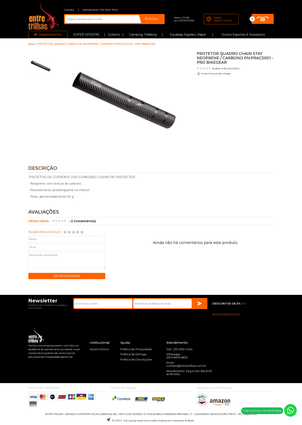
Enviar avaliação (67, 276)
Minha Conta (222, 20)
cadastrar (186, 20)
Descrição (42, 168)
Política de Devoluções (136, 359)
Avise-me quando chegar (216, 73)
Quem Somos (99, 349)
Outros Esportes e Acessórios (243, 34)
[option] (40, 66)
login (185, 17)
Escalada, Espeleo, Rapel (188, 34)
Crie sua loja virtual (133, 421)
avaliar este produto (226, 68)
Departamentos (49, 34)
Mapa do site (250, 414)
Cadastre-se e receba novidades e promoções (47, 307)
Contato (69, 9)
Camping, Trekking (143, 34)
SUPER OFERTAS (86, 34)
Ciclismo (114, 34)
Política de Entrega (133, 354)
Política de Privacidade (136, 349)
